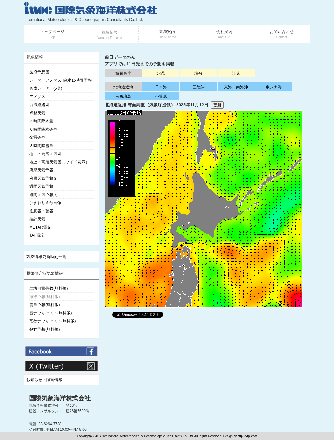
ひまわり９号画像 (45, 202)
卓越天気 (37, 113)
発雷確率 (37, 137)
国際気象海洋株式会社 (60, 398)
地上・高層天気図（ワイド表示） (59, 162)
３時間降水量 (41, 121)
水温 (161, 73)
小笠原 (161, 96)
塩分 (198, 73)
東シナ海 (274, 87)
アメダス (37, 96)
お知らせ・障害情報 (44, 379)
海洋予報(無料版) (44, 296)
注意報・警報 (41, 211)
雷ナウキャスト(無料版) (50, 313)
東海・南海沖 (236, 87)
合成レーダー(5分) (45, 88)
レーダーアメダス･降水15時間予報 (60, 80)
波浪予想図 (39, 72)
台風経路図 (39, 104)
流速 (236, 73)
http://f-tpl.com (247, 436)
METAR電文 (40, 227)
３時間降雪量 (41, 145)
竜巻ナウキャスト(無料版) (52, 321)
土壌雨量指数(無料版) (48, 288)
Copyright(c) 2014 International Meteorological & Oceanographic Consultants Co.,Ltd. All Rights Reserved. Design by (157, 436)
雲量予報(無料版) (44, 304)
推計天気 (37, 219)
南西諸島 (123, 96)
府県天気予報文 (43, 178)
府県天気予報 (41, 170)
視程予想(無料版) (44, 329)
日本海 (161, 87)
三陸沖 (199, 87)
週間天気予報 (41, 186)
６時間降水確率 (43, 129)
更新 (217, 105)
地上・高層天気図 (45, 153)
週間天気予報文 (43, 194)
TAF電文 (37, 235)
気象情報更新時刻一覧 (46, 256)
